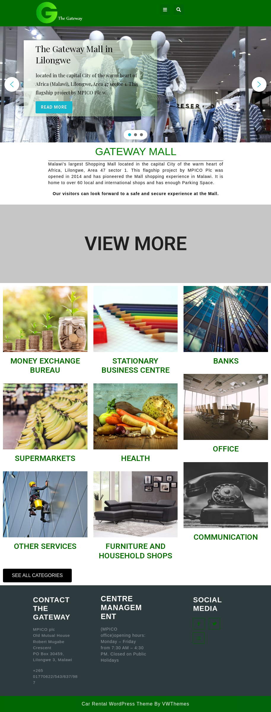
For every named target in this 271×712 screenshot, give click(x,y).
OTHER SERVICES (45, 546)
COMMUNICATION (226, 537)
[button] (11, 84)
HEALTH (135, 458)
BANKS (226, 360)
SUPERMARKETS (45, 458)
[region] (135, 84)
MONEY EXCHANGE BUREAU (45, 365)
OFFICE (226, 448)
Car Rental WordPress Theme (117, 703)
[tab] (165, 9)
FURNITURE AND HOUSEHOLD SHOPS (135, 551)
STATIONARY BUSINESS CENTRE (135, 365)
